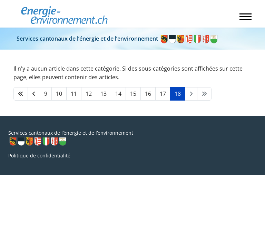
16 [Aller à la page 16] (148, 93)
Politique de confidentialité (39, 155)
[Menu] (245, 16)
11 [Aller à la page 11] (74, 93)
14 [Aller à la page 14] (118, 93)
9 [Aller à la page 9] (45, 93)
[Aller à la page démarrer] (20, 94)
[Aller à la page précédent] (34, 94)
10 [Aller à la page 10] (59, 93)
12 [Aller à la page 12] (89, 93)
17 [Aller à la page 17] (163, 93)
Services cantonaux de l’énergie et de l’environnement (117, 38)
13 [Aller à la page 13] (103, 93)
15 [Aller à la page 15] (133, 93)
